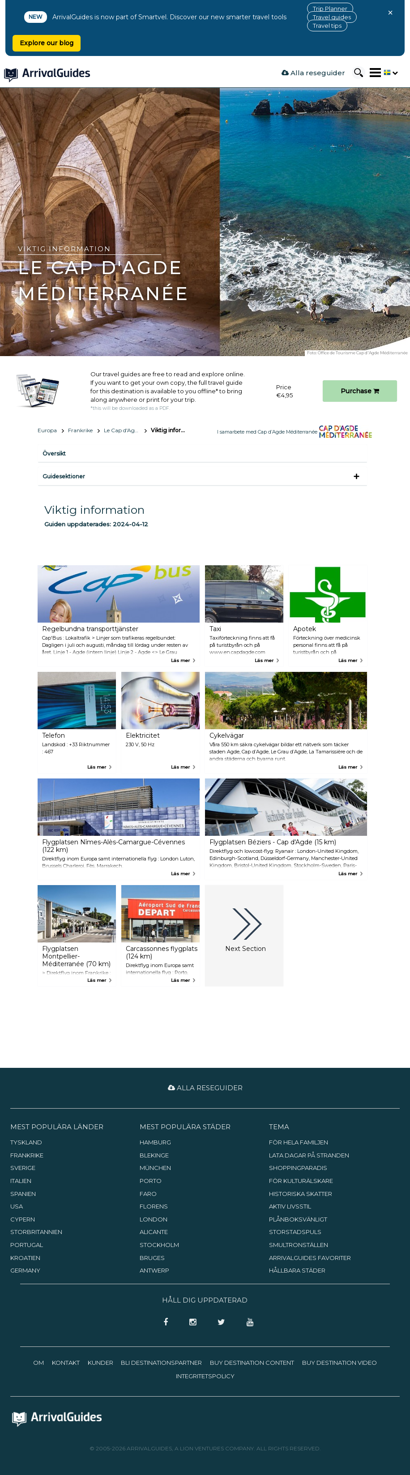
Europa (47, 430)
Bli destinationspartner (161, 1362)
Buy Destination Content (252, 1362)
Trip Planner (330, 8)
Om (38, 1362)
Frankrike (80, 430)
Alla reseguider (313, 73)
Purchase (360, 391)
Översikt (54, 453)
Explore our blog (46, 43)
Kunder (100, 1362)
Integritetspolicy (205, 1376)
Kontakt (66, 1362)
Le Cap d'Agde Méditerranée (125, 430)
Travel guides (332, 17)
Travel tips (327, 25)
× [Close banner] (390, 12)
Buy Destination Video (339, 1362)
